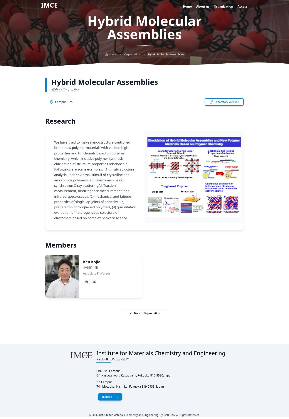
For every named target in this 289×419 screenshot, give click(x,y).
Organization (223, 6)
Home (187, 6)
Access (242, 6)
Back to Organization (144, 313)
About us (202, 6)
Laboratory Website (224, 102)
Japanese (110, 396)
